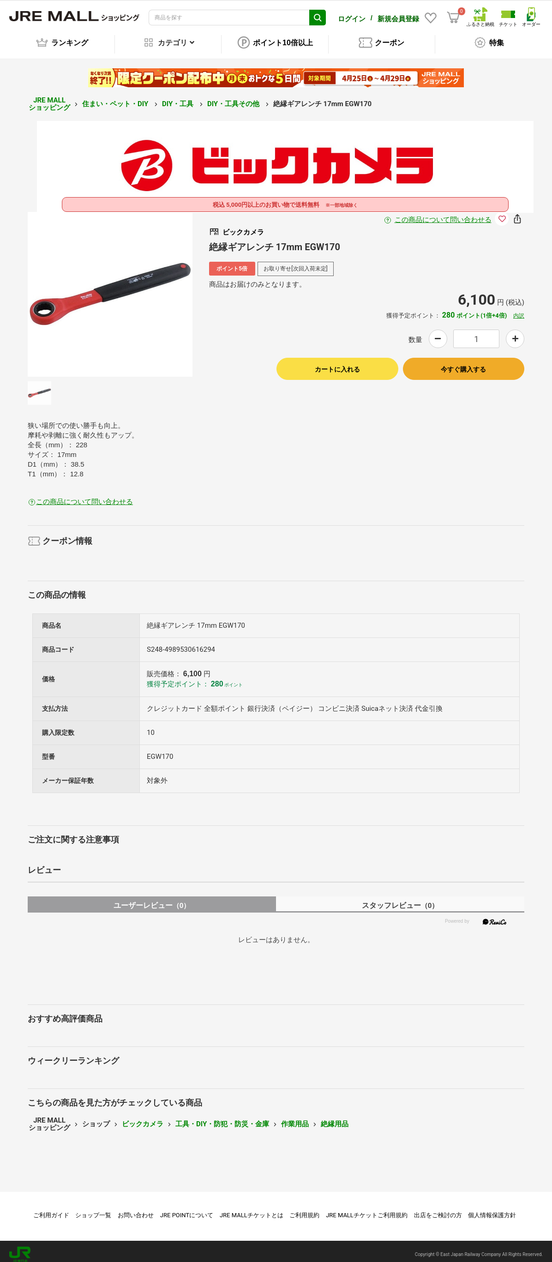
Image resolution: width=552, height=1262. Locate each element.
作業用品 (295, 1117)
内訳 (518, 309)
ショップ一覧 (93, 1208)
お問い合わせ (136, 1208)
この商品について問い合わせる (443, 213)
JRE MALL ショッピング (49, 98)
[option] (110, 287)
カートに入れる (337, 363)
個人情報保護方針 (492, 1208)
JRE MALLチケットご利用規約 (367, 1208)
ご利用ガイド (51, 1208)
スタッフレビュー (400, 899)
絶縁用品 (334, 1117)
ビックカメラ (142, 1117)
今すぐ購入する (463, 363)
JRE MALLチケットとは (251, 1208)
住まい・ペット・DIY (116, 97)
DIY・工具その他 (234, 97)
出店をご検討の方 (438, 1208)
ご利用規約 (304, 1208)
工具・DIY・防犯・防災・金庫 (222, 1117)
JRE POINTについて (186, 1208)
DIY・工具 (178, 97)
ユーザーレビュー (152, 899)
